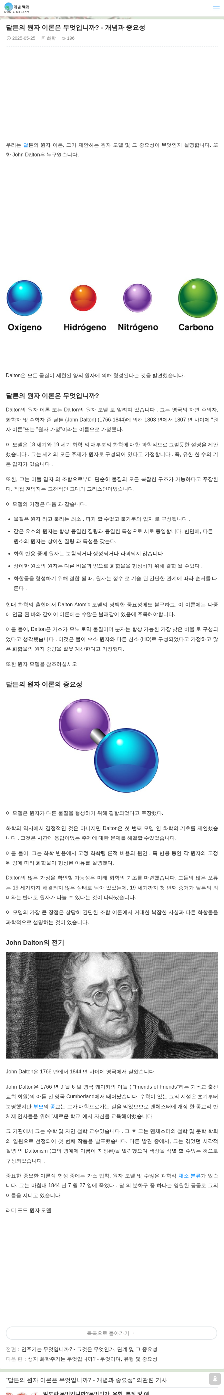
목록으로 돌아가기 (108, 1333)
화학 (51, 38)
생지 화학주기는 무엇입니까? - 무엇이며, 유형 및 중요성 (93, 1359)
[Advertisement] (112, 95)
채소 (183, 1175)
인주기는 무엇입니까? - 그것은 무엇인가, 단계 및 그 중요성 (89, 1349)
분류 (195, 1175)
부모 (38, 1106)
